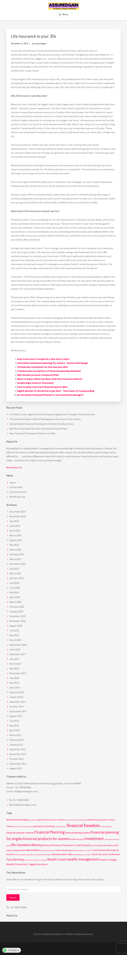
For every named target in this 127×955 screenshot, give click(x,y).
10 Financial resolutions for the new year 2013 (42, 366)
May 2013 (14, 725)
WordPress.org (17, 496)
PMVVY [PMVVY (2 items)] (94, 846)
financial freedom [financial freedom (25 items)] (83, 825)
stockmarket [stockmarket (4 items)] (114, 854)
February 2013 (16, 739)
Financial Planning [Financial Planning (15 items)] (49, 832)
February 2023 (16, 554)
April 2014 (14, 687)
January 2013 (16, 744)
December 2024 (17, 511)
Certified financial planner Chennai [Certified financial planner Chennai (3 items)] (100, 819)
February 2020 (16, 606)
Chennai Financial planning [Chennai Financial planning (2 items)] (23, 827)
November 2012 (17, 754)
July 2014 (14, 678)
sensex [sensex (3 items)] (104, 854)
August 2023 (15, 540)
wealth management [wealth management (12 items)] (83, 859)
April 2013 (14, 730)
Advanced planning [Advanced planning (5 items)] (16, 819)
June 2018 (14, 649)
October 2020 (16, 578)
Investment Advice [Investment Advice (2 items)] (110, 839)
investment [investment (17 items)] (94, 838)
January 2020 (16, 611)
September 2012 (18, 763)
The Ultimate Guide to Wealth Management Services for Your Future (45, 419)
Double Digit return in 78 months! (35, 382)
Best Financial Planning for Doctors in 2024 (32, 433)
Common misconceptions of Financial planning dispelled (49, 370)
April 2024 (14, 530)
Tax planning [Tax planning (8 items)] (15, 859)
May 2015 (14, 668)
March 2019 (15, 639)
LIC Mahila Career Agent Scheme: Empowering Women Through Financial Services (52, 414)
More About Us (14, 467)
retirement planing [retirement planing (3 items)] (63, 850)
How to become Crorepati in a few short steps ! (43, 358)
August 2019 (15, 625)
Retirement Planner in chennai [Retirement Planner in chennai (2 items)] (81, 850)
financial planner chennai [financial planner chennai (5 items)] (20, 832)
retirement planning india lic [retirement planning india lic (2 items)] (24, 855)
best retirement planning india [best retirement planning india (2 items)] (75, 820)
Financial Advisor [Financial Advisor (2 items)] (60, 827)
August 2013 (15, 716)
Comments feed (17, 491)
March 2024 (15, 535)
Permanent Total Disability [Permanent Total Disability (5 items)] (76, 845)
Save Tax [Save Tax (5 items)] (96, 854)
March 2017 (15, 663)
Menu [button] (65, 14)
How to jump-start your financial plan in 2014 (42, 386)
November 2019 (17, 620)
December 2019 (17, 616)
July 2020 (14, 582)
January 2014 (16, 697)
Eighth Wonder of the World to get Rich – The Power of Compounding (55, 390)
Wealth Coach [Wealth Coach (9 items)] (56, 859)
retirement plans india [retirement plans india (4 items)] (61, 854)
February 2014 (16, 692)
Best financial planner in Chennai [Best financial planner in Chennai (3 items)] (50, 819)
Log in (12, 482)
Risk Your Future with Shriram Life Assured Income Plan (38, 428)
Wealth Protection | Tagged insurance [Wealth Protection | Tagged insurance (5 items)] (27, 864)
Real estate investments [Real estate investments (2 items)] (47, 850)
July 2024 (14, 521)
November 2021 (17, 563)
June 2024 (14, 525)
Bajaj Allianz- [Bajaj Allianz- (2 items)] (32, 820)
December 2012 (17, 749)
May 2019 (14, 635)
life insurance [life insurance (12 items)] (21, 845)
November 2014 (17, 673)
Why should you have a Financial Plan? (38, 374)
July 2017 (14, 658)
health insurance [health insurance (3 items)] (77, 839)
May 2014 (14, 682)
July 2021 (14, 568)
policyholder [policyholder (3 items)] (102, 845)
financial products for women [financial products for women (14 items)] (46, 838)
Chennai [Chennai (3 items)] (9, 826)
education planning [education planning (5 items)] (43, 826)
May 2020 (14, 592)
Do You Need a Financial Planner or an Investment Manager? (50, 394)
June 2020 (14, 587)
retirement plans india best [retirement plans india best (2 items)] (82, 855)
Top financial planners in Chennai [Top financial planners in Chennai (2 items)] (35, 860)
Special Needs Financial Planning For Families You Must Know (41, 423)
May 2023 (14, 544)
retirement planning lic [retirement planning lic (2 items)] (43, 855)
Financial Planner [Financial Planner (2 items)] (106, 827)
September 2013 (18, 711)
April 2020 (14, 597)
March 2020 (15, 601)
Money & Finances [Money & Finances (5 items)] (51, 845)
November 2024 (17, 516)
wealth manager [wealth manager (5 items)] (108, 859)
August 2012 (15, 768)
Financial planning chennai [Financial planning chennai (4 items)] (77, 832)
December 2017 (17, 654)
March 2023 (15, 549)
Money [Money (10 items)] (36, 845)
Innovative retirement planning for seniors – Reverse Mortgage (52, 362)
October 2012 (16, 758)
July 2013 (14, 720)
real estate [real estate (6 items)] (32, 850)
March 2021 (15, 573)
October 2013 (16, 706)
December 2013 (17, 701)
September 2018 (18, 644)
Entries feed (15, 487)
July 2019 (14, 630)
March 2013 (15, 735)
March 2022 (15, 559)
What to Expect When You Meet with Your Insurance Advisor (49, 378)
